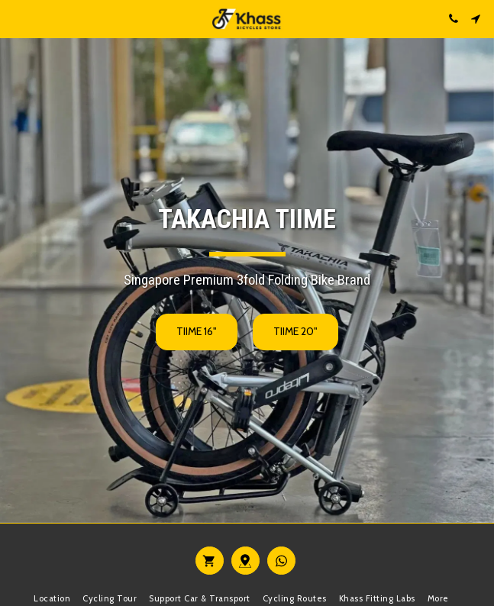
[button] (17, 18)
